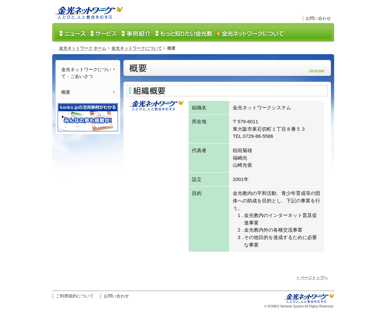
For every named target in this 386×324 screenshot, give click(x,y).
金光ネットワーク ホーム (83, 48)
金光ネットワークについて (136, 48)
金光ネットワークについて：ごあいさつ (86, 73)
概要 (65, 92)
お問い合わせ (318, 18)
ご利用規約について (75, 296)
